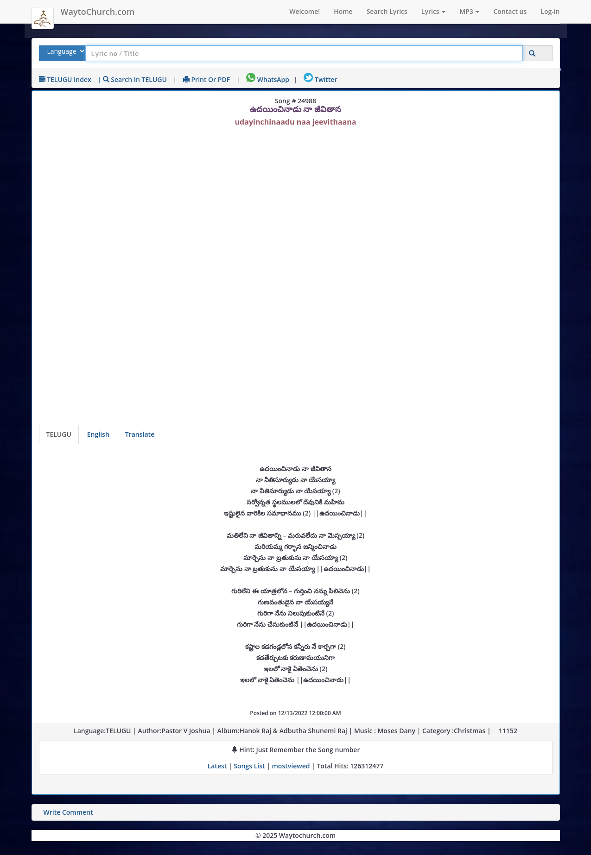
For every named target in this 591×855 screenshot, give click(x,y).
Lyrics (433, 11)
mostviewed (291, 765)
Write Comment (68, 812)
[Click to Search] (532, 53)
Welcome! (304, 11)
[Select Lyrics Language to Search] (65, 51)
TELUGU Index (65, 79)
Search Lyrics (387, 11)
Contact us (510, 11)
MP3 (469, 11)
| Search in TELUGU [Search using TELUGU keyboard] (131, 79)
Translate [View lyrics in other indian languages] (139, 434)
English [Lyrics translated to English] (98, 434)
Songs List (249, 765)
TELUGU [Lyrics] (58, 434)
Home (343, 11)
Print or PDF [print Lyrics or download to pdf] (206, 79)
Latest (218, 765)
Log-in (549, 11)
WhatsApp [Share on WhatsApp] (267, 79)
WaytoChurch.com (98, 11)
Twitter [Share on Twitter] (320, 79)
